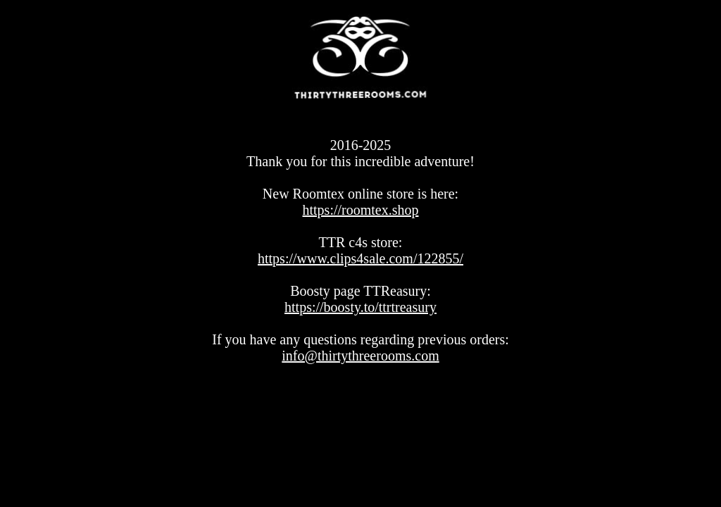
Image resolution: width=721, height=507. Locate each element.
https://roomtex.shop (361, 210)
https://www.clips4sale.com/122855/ (360, 258)
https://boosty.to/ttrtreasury (360, 307)
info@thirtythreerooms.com (360, 355)
